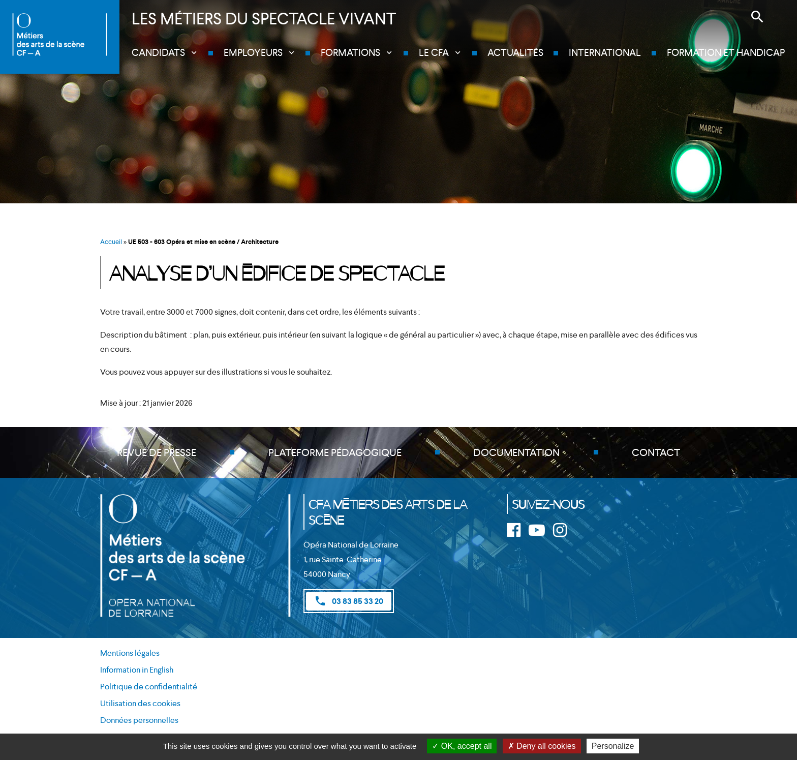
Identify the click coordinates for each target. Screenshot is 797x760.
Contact (656, 452)
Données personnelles (139, 720)
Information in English (136, 669)
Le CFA (434, 52)
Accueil (111, 241)
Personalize (613, 746)
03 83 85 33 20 (348, 601)
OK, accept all (462, 746)
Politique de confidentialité (148, 686)
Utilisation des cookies (140, 703)
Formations (350, 52)
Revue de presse (156, 452)
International (605, 52)
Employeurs (253, 52)
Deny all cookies (542, 746)
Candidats (158, 52)
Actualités (515, 52)
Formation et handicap (726, 52)
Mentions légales (130, 653)
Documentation (516, 452)
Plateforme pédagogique (335, 452)
